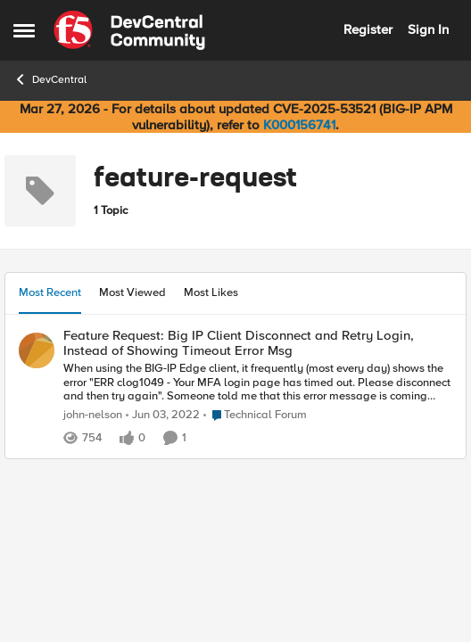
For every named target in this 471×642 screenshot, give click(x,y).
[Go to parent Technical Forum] (255, 415)
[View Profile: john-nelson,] (36, 350)
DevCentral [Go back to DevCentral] (50, 79)
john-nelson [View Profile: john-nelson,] (92, 415)
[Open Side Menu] (24, 30)
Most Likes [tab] (211, 292)
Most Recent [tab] (50, 292)
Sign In (428, 29)
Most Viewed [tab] (132, 292)
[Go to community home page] (129, 30)
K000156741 (299, 125)
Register (367, 29)
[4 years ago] (163, 415)
